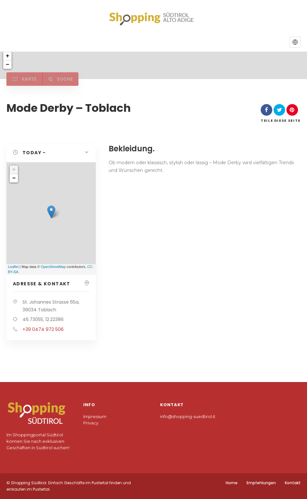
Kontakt (293, 483)
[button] (295, 42)
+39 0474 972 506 (43, 329)
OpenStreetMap (53, 267)
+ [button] (14, 170)
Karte (25, 79)
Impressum (94, 416)
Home (232, 483)
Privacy (90, 422)
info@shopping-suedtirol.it (187, 416)
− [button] (14, 178)
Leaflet (13, 267)
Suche (62, 79)
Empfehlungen (261, 483)
